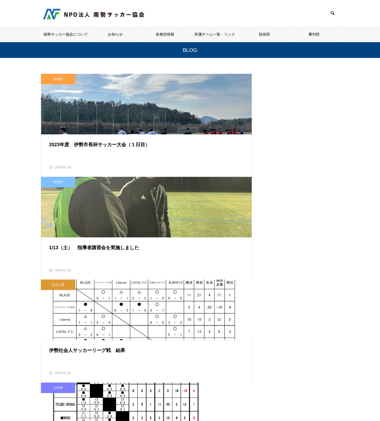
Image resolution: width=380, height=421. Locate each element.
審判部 (314, 34)
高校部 (58, 79)
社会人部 (263, 79)
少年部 (58, 193)
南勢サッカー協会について (66, 34)
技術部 (264, 34)
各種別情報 (165, 34)
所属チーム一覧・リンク (214, 34)
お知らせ (115, 34)
